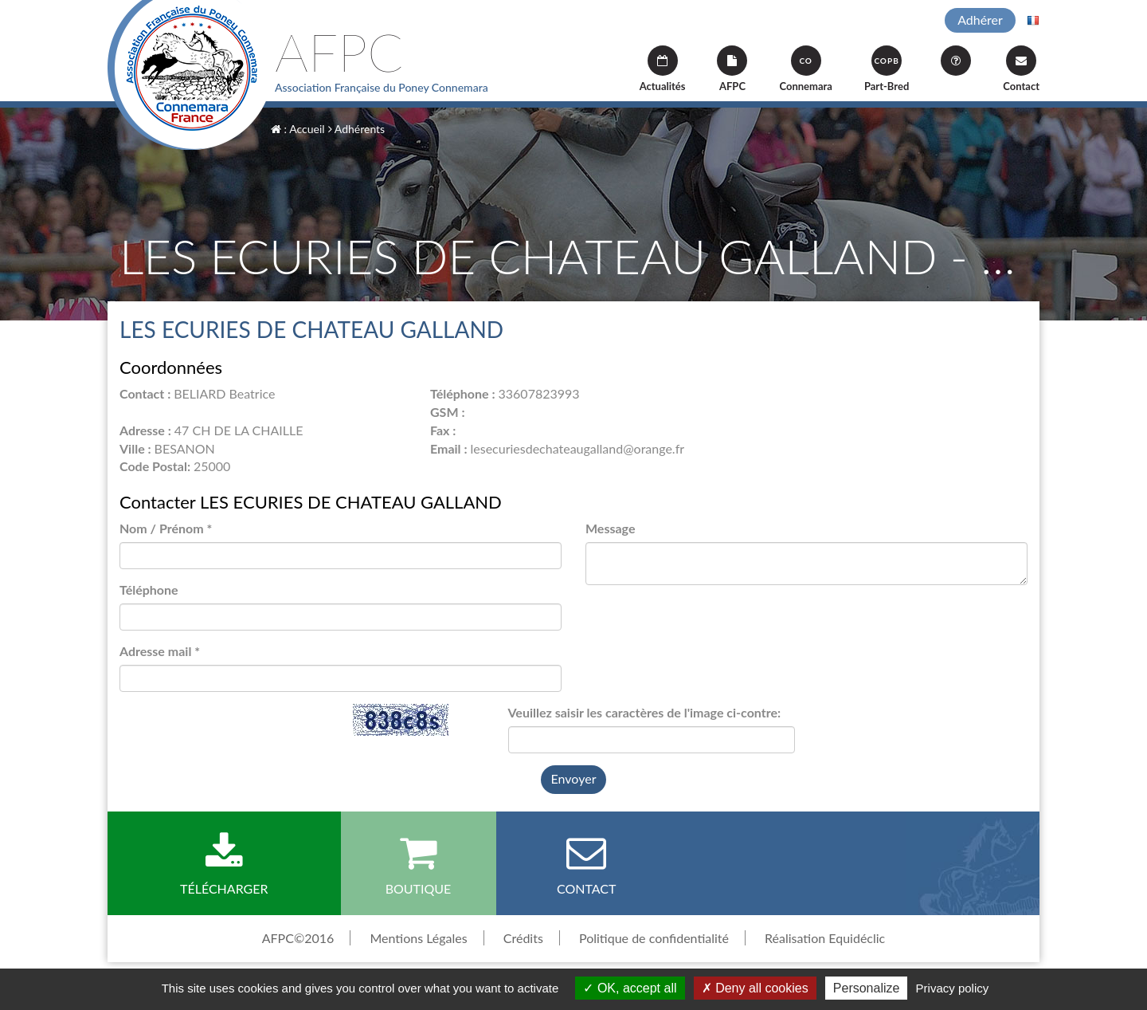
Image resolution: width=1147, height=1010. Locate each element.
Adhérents (356, 129)
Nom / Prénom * (165, 528)
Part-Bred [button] (886, 68)
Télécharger (224, 864)
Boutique (418, 864)
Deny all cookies (755, 988)
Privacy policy (952, 988)
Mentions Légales (418, 937)
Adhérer (980, 19)
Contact (1021, 68)
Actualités (663, 68)
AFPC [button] (732, 68)
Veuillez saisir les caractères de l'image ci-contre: (644, 712)
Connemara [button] (805, 68)
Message (610, 528)
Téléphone (148, 589)
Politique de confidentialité (654, 937)
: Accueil (298, 129)
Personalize (866, 988)
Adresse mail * (159, 650)
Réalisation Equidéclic (825, 937)
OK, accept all (629, 988)
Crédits (523, 937)
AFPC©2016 (298, 937)
